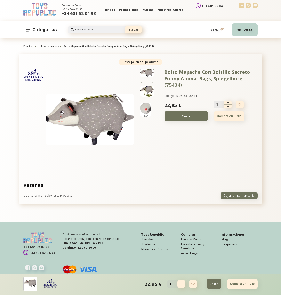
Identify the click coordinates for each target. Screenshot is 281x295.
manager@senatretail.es (87, 234)
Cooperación (230, 244)
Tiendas (109, 10)
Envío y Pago (191, 239)
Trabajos (148, 244)
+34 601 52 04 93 (79, 13)
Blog (224, 239)
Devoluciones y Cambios (192, 246)
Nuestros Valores (171, 10)
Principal (28, 46)
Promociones (128, 10)
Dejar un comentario (239, 195)
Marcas (148, 10)
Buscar (133, 29)
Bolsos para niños (48, 46)
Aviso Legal (190, 253)
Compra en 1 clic (229, 116)
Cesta (186, 116)
